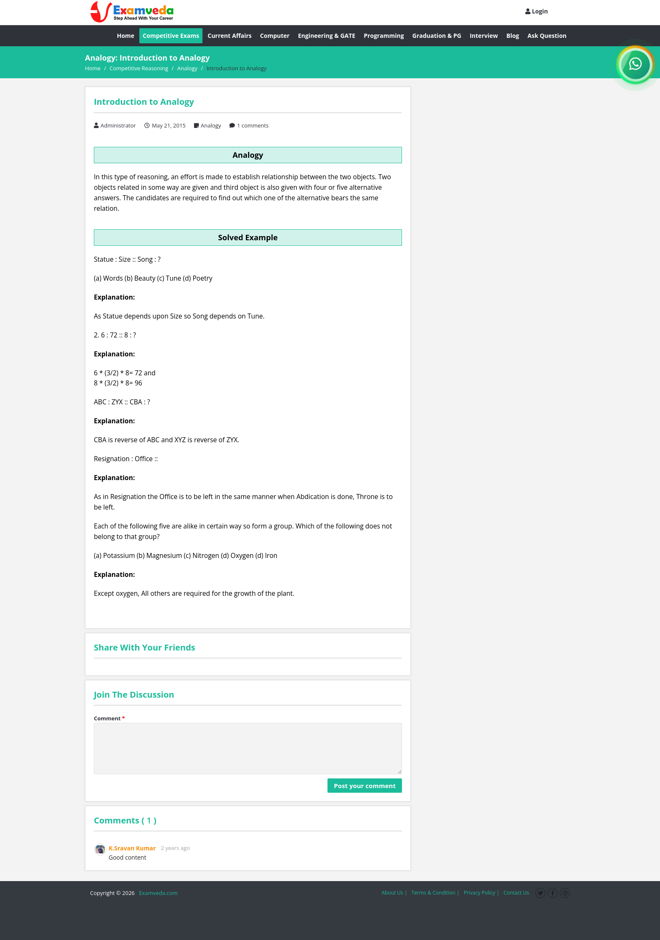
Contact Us (516, 892)
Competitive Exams (171, 36)
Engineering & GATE (326, 36)
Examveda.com (157, 893)
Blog (512, 36)
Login (536, 11)
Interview (484, 36)
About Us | (394, 892)
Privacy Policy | (482, 892)
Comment (109, 718)
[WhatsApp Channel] (635, 64)
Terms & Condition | (435, 892)
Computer (275, 36)
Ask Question (547, 36)
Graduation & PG (436, 36)
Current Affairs (230, 36)
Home (125, 36)
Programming (384, 36)
